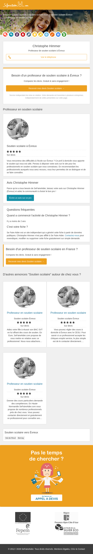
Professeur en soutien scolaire (24, 312)
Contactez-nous (72, 235)
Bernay (21, 438)
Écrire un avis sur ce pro (20, 198)
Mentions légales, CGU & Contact (69, 549)
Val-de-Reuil (10, 438)
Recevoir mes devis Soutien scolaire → (46, 88)
